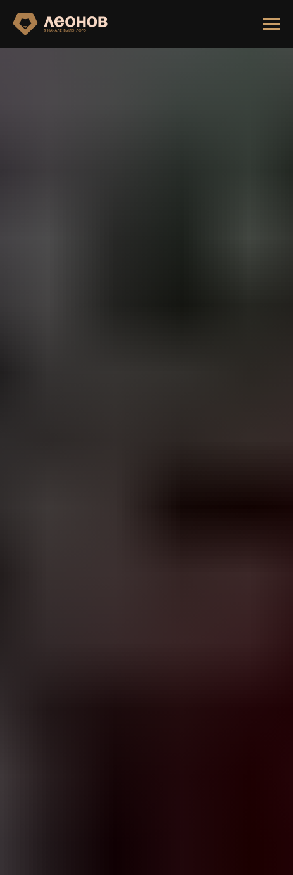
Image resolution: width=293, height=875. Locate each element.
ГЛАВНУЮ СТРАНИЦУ (79, 545)
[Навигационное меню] (271, 24)
